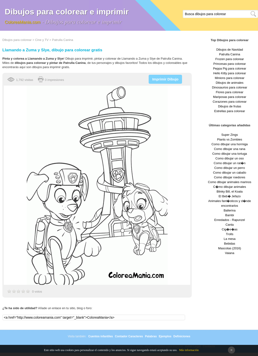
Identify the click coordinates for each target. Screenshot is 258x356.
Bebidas (229, 243)
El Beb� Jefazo (229, 196)
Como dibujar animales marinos (229, 182)
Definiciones (181, 336)
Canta (230, 224)
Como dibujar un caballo (229, 172)
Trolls (229, 234)
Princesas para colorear (229, 64)
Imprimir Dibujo (165, 79)
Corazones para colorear (229, 101)
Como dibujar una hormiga (229, 144)
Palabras (151, 336)
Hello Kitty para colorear (229, 73)
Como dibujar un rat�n (229, 163)
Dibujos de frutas (229, 106)
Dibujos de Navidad (229, 49)
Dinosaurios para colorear (229, 87)
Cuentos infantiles (100, 336)
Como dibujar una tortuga (229, 153)
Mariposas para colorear (229, 97)
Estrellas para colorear (229, 111)
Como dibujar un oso (229, 158)
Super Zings (229, 134)
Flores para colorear (229, 92)
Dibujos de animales (229, 82)
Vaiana (229, 253)
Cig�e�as (229, 229)
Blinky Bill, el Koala (230, 191)
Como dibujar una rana (229, 149)
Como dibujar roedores (229, 177)
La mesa (230, 239)
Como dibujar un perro (229, 168)
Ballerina (230, 210)
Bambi (229, 215)
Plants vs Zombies (229, 139)
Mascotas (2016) (229, 248)
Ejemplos (165, 336)
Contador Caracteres (129, 336)
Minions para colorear (229, 78)
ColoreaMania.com (22, 22)
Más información (189, 350)
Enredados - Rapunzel (229, 220)
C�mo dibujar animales (229, 187)
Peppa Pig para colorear (229, 68)
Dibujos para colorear (17, 40)
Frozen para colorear (229, 59)
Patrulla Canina (62, 40)
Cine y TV (42, 40)
